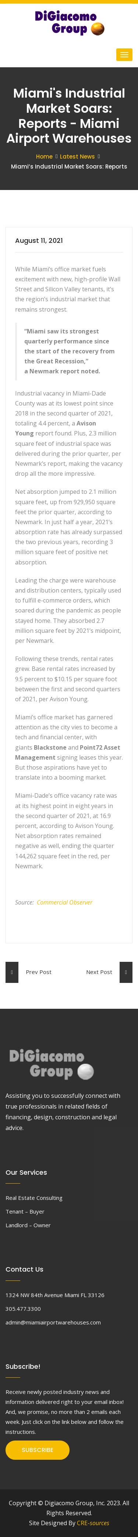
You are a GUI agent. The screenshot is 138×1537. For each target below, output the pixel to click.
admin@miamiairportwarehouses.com (53, 1322)
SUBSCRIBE (37, 1450)
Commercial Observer (64, 902)
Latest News (77, 156)
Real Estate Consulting (34, 1197)
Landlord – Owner (28, 1225)
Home (44, 156)
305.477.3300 (23, 1308)
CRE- (93, 1523)
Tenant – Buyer (25, 1211)
